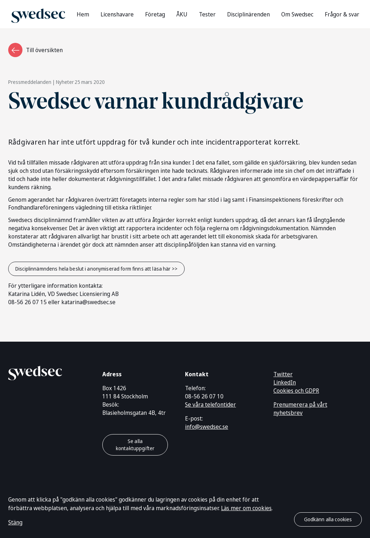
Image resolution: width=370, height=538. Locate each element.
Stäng (15, 522)
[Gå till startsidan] (38, 14)
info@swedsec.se (206, 427)
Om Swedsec (297, 14)
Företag (155, 14)
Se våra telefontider (210, 404)
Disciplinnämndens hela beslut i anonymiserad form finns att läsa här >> (96, 268)
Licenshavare (117, 14)
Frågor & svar (342, 14)
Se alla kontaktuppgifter (135, 445)
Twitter (283, 374)
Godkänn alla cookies (328, 519)
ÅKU (181, 14)
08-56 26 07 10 (204, 396)
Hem (83, 14)
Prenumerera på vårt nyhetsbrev (300, 409)
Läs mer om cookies (246, 508)
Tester (207, 14)
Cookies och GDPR (296, 390)
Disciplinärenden (248, 14)
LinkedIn (284, 382)
